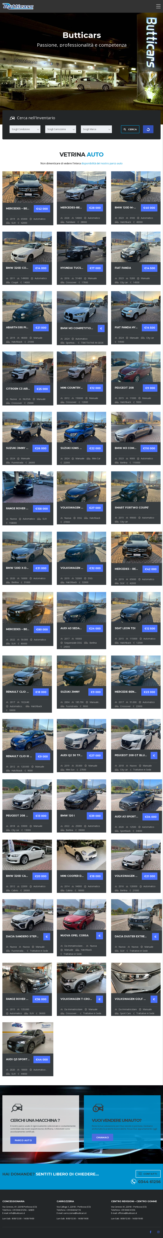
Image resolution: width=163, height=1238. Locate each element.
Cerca (130, 129)
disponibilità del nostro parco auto (102, 163)
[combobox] (25, 129)
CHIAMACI (102, 1137)
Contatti (148, 1173)
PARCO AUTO (23, 1140)
